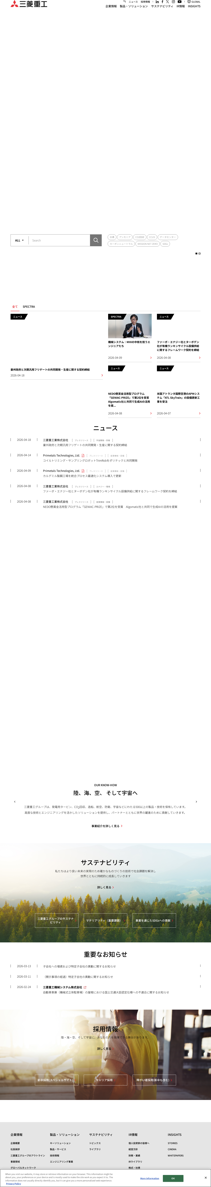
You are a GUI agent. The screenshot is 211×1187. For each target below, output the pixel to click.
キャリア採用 (104, 1030)
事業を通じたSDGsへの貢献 (153, 871)
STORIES (173, 1093)
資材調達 (15, 1130)
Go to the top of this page (196, 1166)
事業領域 (15, 1112)
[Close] (205, 1177)
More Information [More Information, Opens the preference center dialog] (149, 1178)
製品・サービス (58, 1099)
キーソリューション (60, 1093)
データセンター (168, 105)
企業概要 (15, 1093)
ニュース (133, 7)
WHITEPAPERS (176, 1105)
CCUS (152, 105)
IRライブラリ (135, 1112)
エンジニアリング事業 (61, 1112)
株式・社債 (134, 1118)
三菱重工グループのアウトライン (28, 1105)
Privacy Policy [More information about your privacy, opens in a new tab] (13, 1183)
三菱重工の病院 (19, 1136)
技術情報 (54, 1105)
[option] (105, 57)
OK (173, 1178)
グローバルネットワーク (23, 1118)
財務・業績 (134, 1105)
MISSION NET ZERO (148, 111)
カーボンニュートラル (121, 111)
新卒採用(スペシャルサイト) (55, 1030)
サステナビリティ (162, 11)
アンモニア (125, 105)
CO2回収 (139, 105)
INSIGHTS (194, 11)
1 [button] (100, 91)
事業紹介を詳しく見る (105, 776)
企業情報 (111, 11)
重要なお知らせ (105, 904)
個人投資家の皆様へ (139, 1093)
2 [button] (110, 91)
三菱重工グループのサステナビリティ (55, 871)
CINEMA (172, 1099)
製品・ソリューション (134, 11)
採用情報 (145, 7)
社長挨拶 (15, 1099)
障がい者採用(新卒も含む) (152, 1030)
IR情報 (181, 11)
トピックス (95, 1093)
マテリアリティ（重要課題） (104, 871)
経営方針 (133, 1099)
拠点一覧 (15, 1124)
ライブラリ (95, 1099)
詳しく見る (104, 837)
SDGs (165, 111)
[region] (105, 1178)
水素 (112, 105)
